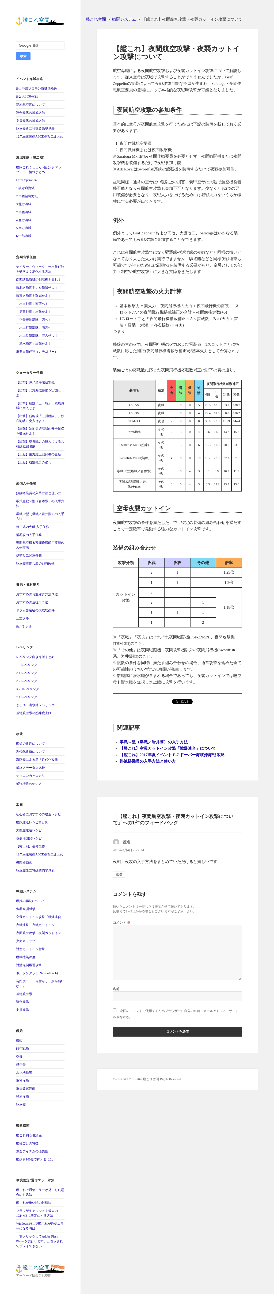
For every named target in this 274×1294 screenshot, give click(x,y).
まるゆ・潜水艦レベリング (35, 705)
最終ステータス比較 (30, 768)
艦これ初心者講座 (29, 1135)
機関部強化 (24, 862)
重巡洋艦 (22, 1081)
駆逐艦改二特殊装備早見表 (35, 129)
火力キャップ (25, 941)
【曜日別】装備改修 (30, 846)
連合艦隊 (22, 1002)
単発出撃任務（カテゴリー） (37, 351)
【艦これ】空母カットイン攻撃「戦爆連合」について (168, 748)
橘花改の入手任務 (29, 535)
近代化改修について (30, 751)
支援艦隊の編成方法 (30, 121)
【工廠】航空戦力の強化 (33, 462)
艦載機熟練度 (25, 957)
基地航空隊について (30, 104)
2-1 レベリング (26, 673)
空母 (19, 1057)
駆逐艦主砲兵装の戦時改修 (35, 563)
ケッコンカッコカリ (30, 776)
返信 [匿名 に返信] (119, 874)
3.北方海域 (23, 204)
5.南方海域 (23, 228)
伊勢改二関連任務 (29, 555)
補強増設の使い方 (29, 784)
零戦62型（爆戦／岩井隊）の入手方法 (154, 742)
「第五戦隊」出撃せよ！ (33, 312)
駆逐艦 (21, 1104)
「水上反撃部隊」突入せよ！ (37, 335)
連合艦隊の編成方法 (30, 113)
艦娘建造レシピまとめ (32, 822)
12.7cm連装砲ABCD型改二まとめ (39, 136)
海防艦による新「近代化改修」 (38, 760)
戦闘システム (124, 19)
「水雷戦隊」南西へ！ (32, 304)
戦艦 (19, 1040)
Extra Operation (26, 180)
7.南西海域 (23, 212)
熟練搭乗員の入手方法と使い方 (38, 493)
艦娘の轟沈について (30, 901)
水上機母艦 (24, 1073)
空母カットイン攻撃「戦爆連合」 (40, 917)
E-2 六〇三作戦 (26, 96)
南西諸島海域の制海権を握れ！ (38, 279)
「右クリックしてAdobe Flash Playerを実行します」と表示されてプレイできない (39, 1241)
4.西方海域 (23, 220)
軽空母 (21, 1065)
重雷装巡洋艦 (25, 1089)
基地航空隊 (24, 994)
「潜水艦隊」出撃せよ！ (33, 343)
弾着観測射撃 (25, 909)
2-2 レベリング (26, 681)
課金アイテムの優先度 (32, 1151)
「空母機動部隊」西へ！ (33, 320)
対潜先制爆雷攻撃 (29, 965)
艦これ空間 (96, 19)
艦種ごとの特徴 (27, 1143)
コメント (122, 922)
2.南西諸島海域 (27, 196)
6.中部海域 (23, 236)
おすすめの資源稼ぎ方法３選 (37, 594)
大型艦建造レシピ (29, 830)
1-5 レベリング (26, 665)
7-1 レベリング (26, 697)
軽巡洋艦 (22, 1096)
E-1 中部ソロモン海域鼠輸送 (36, 88)
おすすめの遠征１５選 (32, 602)
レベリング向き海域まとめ (35, 657)
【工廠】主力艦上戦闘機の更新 (38, 454)
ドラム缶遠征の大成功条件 (35, 610)
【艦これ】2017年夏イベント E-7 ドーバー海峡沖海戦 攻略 (172, 755)
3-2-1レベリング (27, 689)
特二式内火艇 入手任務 (32, 527)
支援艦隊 (22, 1010)
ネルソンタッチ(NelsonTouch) (37, 973)
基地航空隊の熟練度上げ (33, 713)
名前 (116, 989)
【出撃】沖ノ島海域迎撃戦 (35, 382)
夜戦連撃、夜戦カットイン (35, 925)
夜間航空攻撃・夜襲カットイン (38, 933)
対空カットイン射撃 (30, 949)
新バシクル (24, 626)
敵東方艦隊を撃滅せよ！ (33, 296)
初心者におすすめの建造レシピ (38, 814)
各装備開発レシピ (29, 838)
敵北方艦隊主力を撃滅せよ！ (37, 288)
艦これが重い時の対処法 (33, 1203)
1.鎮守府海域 (25, 188)
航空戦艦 (22, 1049)
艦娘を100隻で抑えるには (34, 1159)
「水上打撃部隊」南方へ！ (35, 327)
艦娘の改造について (30, 743)
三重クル (22, 618)
